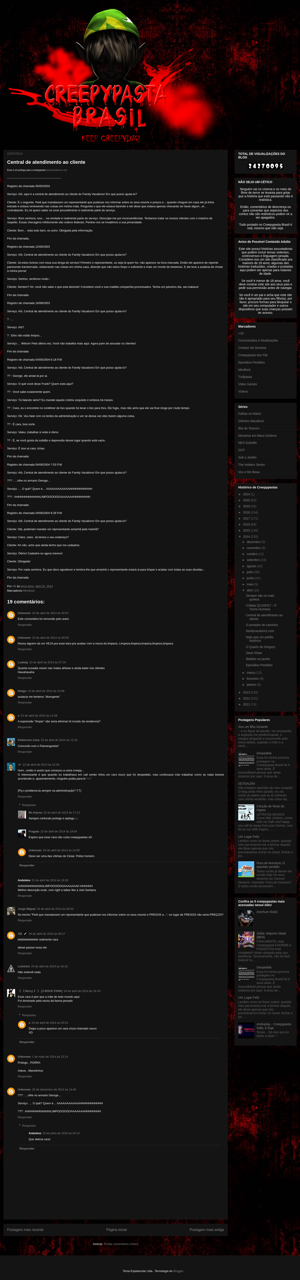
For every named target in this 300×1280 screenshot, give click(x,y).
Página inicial (116, 1230)
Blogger (178, 1271)
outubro (252, 554)
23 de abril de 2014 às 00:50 (50, 637)
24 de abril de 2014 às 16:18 (82, 991)
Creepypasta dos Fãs (253, 355)
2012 (247, 698)
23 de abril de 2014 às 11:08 (39, 715)
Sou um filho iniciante (253, 727)
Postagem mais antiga (207, 1230)
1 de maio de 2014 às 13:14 (50, 1056)
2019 (247, 506)
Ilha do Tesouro (248, 428)
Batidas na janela (258, 659)
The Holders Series (251, 464)
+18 (241, 333)
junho (251, 578)
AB (20, 933)
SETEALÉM (246, 783)
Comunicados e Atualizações (258, 340)
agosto (252, 566)
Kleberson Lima (29, 740)
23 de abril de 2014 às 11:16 (59, 740)
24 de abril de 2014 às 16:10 (49, 966)
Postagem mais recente (25, 1230)
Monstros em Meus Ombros (257, 435)
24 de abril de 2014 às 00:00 (55, 909)
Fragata (34, 831)
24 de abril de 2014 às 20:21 (50, 1022)
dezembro (254, 542)
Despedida (264, 753)
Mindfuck (29, 590)
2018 (247, 512)
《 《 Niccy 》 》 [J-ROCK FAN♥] (40, 991)
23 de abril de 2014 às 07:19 (47, 662)
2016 (247, 524)
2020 (247, 500)
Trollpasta (245, 377)
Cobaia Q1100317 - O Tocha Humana (261, 607)
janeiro (252, 684)
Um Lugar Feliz (248, 836)
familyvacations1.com (57, 170)
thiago (22, 691)
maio (250, 584)
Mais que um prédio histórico (259, 639)
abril (250, 590)
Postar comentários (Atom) (121, 1244)
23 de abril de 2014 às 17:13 (61, 812)
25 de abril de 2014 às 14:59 (61, 850)
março (251, 672)
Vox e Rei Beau (249, 472)
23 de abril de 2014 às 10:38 (46, 691)
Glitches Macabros (251, 421)
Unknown (24, 613)
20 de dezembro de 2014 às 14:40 (54, 1089)
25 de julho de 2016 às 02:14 (61, 1133)
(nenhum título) (267, 912)
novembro (254, 548)
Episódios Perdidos (251, 362)
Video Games (247, 384)
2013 (247, 692)
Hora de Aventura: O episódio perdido (271, 865)
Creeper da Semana (252, 348)
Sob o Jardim (247, 457)
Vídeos (243, 391)
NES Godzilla (247, 442)
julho (250, 572)
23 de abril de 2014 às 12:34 (41, 764)
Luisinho (24, 966)
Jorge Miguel (27, 909)
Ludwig (23, 662)
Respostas (29, 805)
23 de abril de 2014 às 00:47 (50, 613)
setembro (253, 560)
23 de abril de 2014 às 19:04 (58, 831)
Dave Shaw (254, 653)
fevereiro (253, 678)
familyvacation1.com (260, 631)
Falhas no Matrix (249, 413)
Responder (25, 624)
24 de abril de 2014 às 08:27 (47, 933)
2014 (247, 536)
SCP (241, 450)
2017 (247, 518)
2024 (247, 494)
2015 (247, 530)
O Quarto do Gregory (260, 647)
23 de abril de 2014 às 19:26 (50, 880)
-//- (19, 764)
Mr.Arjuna (35, 812)
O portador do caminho (262, 625)
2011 (247, 704)
